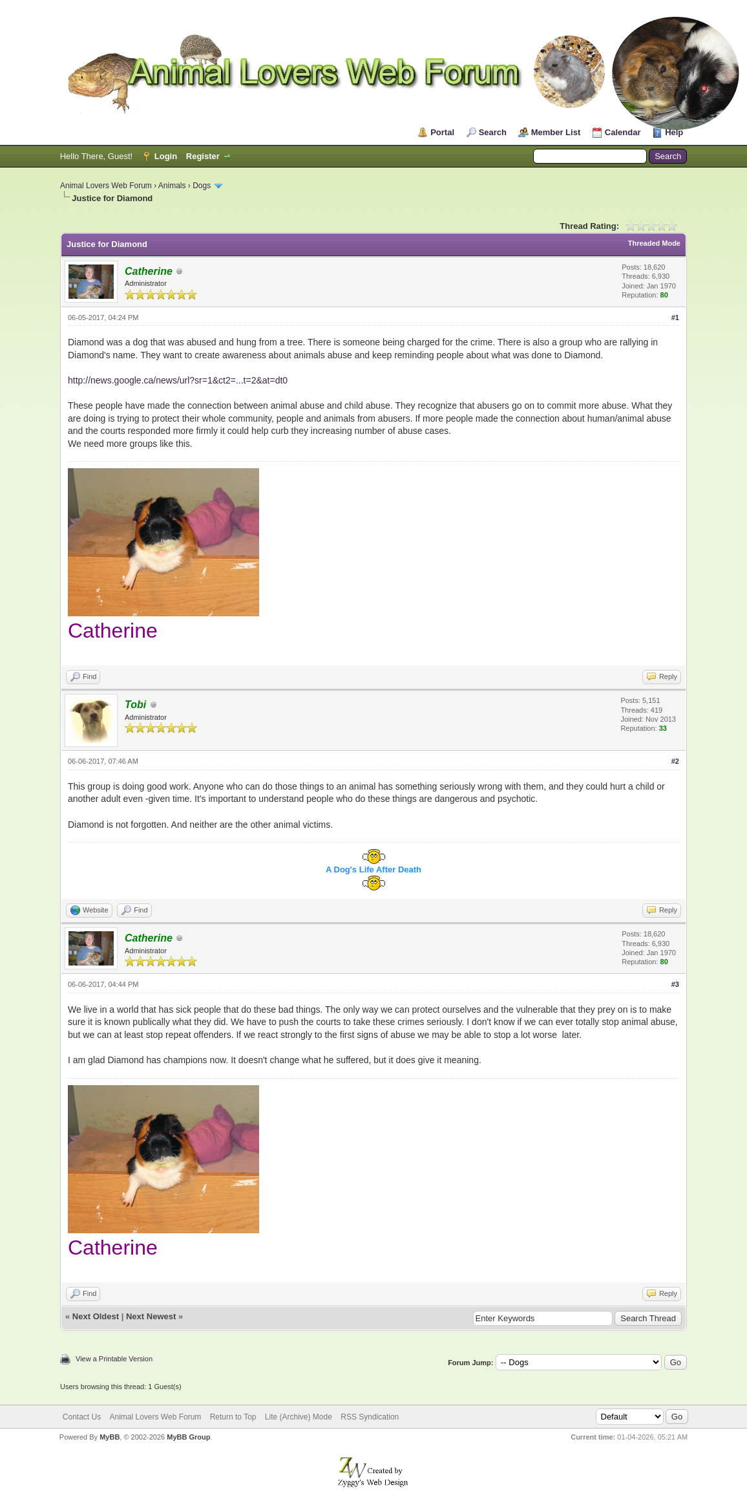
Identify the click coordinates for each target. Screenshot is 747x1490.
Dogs (202, 185)
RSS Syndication (370, 1416)
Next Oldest (95, 1316)
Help (674, 132)
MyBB (110, 1437)
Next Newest (151, 1316)
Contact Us (82, 1416)
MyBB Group (188, 1437)
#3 (675, 984)
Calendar (623, 132)
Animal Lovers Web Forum (106, 185)
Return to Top (233, 1416)
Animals (172, 185)
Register (203, 156)
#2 (675, 761)
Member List (556, 132)
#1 (675, 317)
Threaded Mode (654, 243)
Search (493, 132)
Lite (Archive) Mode (298, 1416)
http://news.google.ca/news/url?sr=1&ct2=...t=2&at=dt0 (178, 380)
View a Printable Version (114, 1359)
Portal (442, 132)
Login (165, 156)
